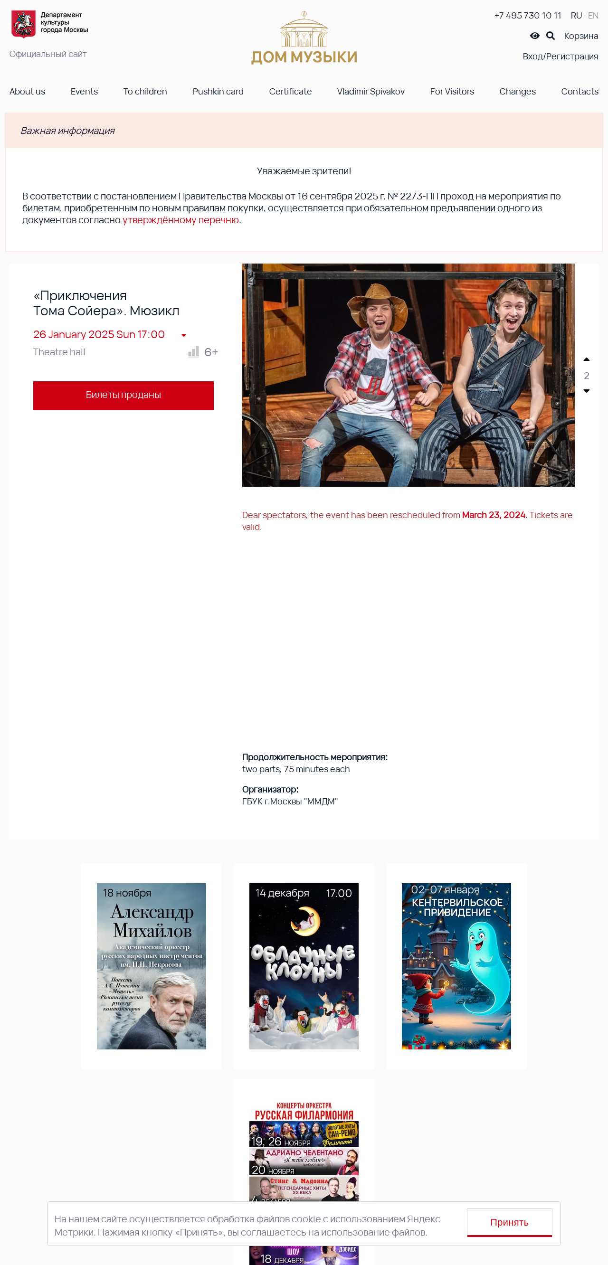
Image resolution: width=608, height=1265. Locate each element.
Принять (510, 1222)
